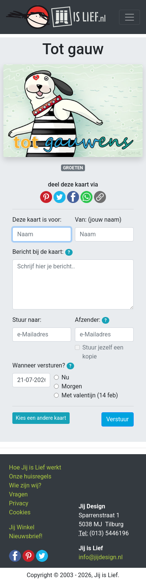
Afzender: (92, 320)
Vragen (18, 494)
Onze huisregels (30, 476)
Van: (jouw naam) (98, 219)
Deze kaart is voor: (36, 219)
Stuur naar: (26, 319)
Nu (65, 377)
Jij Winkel (21, 527)
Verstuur (117, 419)
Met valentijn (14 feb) (89, 395)
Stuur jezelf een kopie (103, 352)
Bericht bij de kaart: (42, 252)
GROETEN (73, 167)
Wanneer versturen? (43, 365)
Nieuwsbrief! (25, 536)
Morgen (71, 386)
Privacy (18, 503)
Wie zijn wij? (25, 485)
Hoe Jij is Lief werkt (35, 467)
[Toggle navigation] (129, 17)
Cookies (19, 512)
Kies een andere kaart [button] (41, 418)
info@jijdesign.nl (101, 557)
